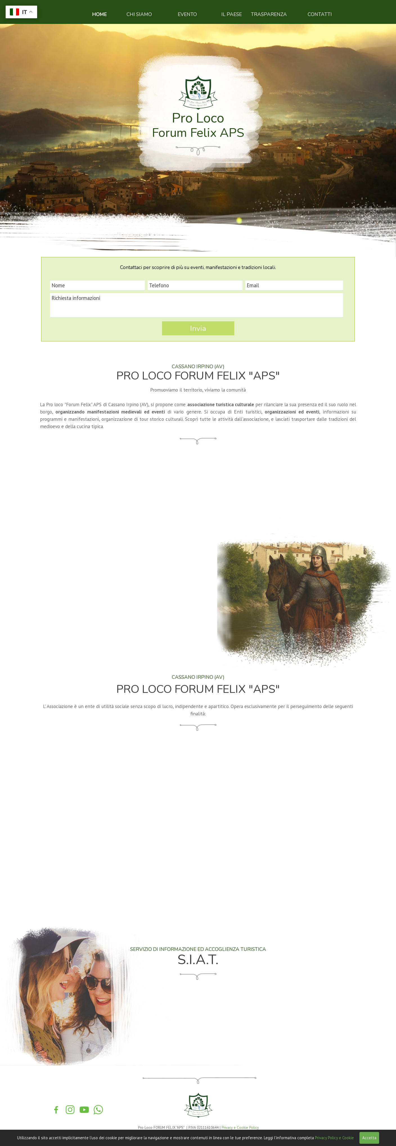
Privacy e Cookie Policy (240, 1127)
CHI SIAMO (139, 14)
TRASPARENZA (269, 14)
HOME (99, 14)
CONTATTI (320, 14)
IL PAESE (231, 14)
